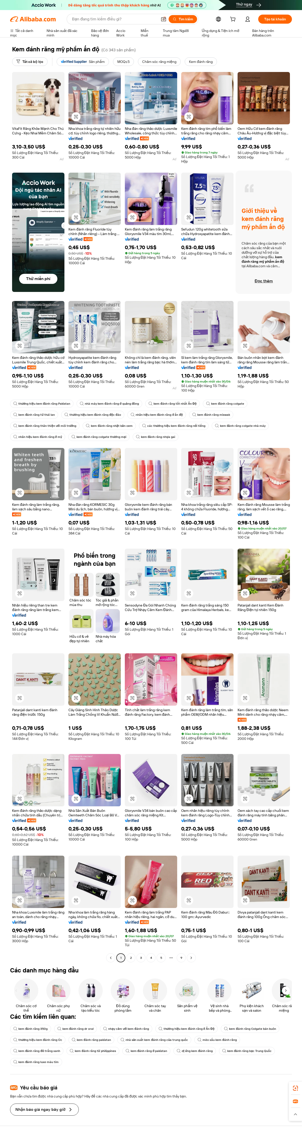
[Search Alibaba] (114, 19)
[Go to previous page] (110, 957)
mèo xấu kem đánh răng (217, 1040)
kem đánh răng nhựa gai (155, 437)
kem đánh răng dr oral (75, 1029)
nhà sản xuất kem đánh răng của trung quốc (154, 1040)
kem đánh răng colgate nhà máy (240, 426)
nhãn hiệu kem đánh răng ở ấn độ (157, 415)
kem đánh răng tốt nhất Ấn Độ (172, 404)
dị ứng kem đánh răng (194, 1051)
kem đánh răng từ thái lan (34, 415)
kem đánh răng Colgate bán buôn (250, 1029)
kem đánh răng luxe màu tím (36, 1062)
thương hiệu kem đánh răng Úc (37, 1040)
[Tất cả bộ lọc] (30, 61)
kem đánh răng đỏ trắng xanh (36, 1051)
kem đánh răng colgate (225, 404)
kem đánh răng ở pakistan (146, 1051)
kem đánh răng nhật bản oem (109, 426)
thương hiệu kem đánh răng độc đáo (92, 415)
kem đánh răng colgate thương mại (98, 437)
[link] (295, 1088)
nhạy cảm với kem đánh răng (126, 1029)
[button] (164, 19)
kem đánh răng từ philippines (93, 1051)
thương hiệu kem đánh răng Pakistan (41, 404)
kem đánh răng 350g (30, 1029)
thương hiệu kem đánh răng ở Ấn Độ (187, 1029)
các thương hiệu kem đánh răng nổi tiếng (173, 426)
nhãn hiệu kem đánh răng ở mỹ (37, 437)
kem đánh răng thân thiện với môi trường (44, 426)
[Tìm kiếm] (183, 19)
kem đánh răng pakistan (91, 1040)
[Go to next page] (191, 957)
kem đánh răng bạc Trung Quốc (247, 1051)
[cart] (234, 20)
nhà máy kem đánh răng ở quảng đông (109, 404)
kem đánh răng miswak (211, 415)
